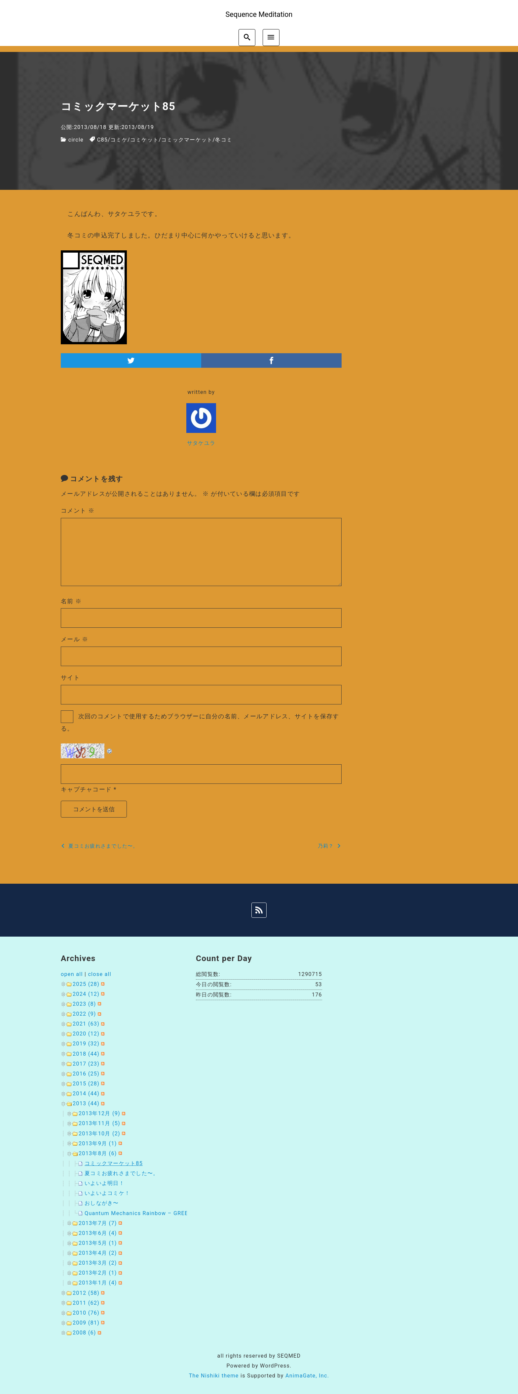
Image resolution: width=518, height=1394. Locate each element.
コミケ (119, 140)
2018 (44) (86, 1054)
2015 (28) (86, 1083)
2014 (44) (86, 1093)
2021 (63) (86, 1024)
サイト (70, 677)
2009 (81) (86, 1323)
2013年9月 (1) (98, 1143)
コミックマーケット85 (114, 1163)
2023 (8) (84, 1004)
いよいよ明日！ (105, 1183)
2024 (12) (86, 994)
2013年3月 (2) (98, 1263)
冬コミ (223, 140)
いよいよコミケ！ (107, 1193)
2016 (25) (86, 1074)
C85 (102, 140)
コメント (77, 510)
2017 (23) (86, 1064)
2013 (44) (86, 1103)
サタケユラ (201, 443)
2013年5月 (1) (98, 1243)
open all (72, 974)
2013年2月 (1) (98, 1273)
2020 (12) (86, 1034)
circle (76, 140)
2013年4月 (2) (98, 1253)
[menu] (271, 37)
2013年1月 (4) (98, 1283)
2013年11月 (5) (99, 1123)
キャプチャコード (86, 789)
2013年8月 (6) (98, 1153)
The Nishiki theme (214, 1376)
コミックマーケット (186, 140)
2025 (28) (86, 984)
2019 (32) (86, 1043)
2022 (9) (84, 1014)
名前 (71, 601)
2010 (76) (86, 1313)
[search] (247, 37)
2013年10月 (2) (99, 1133)
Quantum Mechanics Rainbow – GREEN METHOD (151, 1213)
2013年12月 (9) (99, 1113)
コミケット (144, 140)
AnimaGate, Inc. (307, 1376)
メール (74, 639)
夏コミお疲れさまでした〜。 (122, 1173)
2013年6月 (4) (98, 1233)
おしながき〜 (102, 1203)
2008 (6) (84, 1333)
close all (99, 974)
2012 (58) (86, 1293)
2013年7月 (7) (98, 1223)
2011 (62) (86, 1303)
